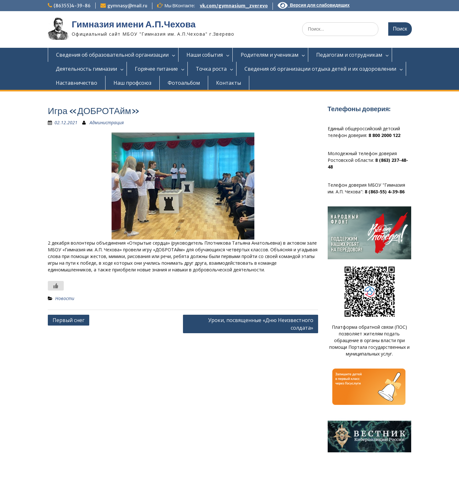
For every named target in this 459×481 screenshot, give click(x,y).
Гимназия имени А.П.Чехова (134, 24)
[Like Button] (56, 286)
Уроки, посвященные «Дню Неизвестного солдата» (260, 324)
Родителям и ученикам (269, 54)
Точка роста (211, 68)
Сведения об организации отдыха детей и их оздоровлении (320, 68)
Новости (64, 298)
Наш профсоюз (132, 82)
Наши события (204, 54)
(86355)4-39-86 (72, 6)
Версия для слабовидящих (314, 5)
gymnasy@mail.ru (127, 6)
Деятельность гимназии (86, 68)
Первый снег (68, 320)
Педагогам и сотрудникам (349, 54)
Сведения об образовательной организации (112, 54)
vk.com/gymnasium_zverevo (234, 6)
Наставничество (76, 82)
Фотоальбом (184, 82)
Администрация (107, 122)
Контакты (228, 82)
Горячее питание (156, 68)
